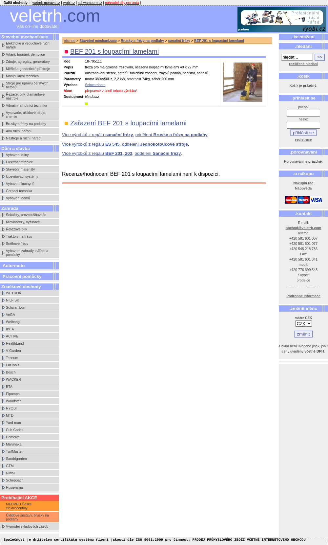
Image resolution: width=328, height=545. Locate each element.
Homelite (13, 437)
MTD (9, 415)
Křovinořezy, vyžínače (23, 222)
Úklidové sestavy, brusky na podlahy (27, 517)
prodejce (303, 280)
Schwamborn (16, 307)
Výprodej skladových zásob (27, 526)
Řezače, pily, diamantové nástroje (25, 96)
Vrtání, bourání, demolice (25, 54)
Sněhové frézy (17, 243)
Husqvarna (14, 487)
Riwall (10, 473)
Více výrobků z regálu (97, 134)
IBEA (10, 329)
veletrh (55, 15)
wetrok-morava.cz (46, 3)
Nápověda (303, 188)
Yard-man (13, 423)
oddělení (171, 134)
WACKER (13, 379)
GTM (10, 466)
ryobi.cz (69, 3)
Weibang (13, 322)
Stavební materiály (20, 169)
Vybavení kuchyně (20, 184)
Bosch (11, 372)
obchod (69, 41)
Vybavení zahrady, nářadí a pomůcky (27, 253)
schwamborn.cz (90, 3)
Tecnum (12, 358)
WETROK (13, 293)
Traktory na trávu (19, 236)
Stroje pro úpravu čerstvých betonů (27, 85)
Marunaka (13, 444)
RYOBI (11, 408)
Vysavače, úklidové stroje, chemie (26, 114)
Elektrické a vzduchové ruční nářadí (28, 45)
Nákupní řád (303, 183)
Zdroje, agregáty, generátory (28, 62)
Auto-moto (14, 265)
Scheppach (14, 480)
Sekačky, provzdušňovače (26, 215)
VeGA (10, 315)
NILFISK (12, 300)
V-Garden (13, 351)
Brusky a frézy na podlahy (26, 124)
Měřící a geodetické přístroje (28, 69)
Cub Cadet (14, 430)
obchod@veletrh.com (303, 228)
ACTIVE (12, 336)
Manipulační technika (22, 76)
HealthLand (15, 343)
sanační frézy (179, 41)
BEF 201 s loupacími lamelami (219, 41)
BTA (9, 387)
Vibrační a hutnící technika (26, 105)
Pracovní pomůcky (22, 276)
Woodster (13, 401)
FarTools (12, 365)
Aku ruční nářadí (18, 131)
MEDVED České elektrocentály (19, 506)
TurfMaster (14, 451)
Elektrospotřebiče (19, 162)
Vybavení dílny (17, 155)
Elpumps (12, 394)
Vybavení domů (18, 198)
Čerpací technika (19, 191)
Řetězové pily (16, 229)
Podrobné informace (303, 296)
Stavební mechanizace (98, 41)
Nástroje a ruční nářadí (23, 138)
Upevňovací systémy (22, 176)
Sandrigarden (16, 459)
